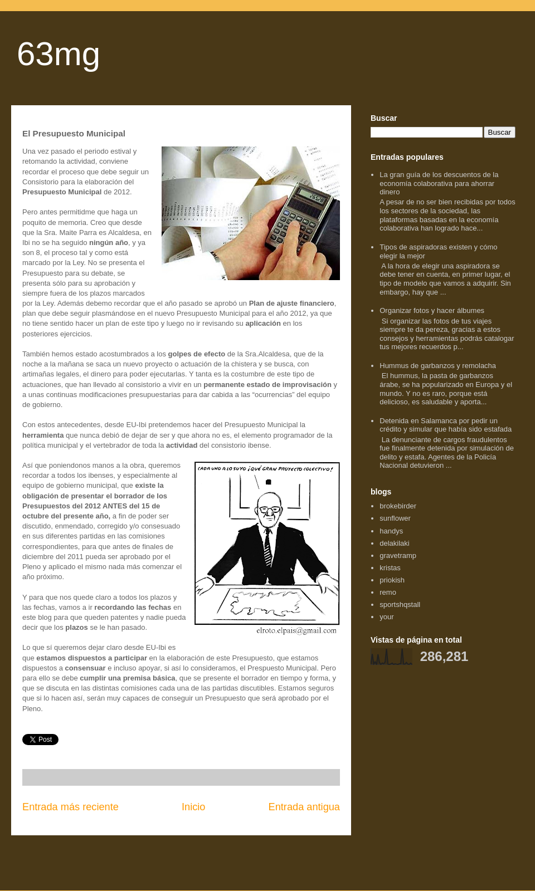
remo (388, 592)
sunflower (395, 518)
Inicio (193, 806)
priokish (392, 580)
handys (391, 531)
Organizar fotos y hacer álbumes (432, 310)
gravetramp (398, 555)
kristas (390, 568)
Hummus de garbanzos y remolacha (438, 365)
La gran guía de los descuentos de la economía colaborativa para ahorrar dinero (439, 183)
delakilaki (394, 543)
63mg (58, 53)
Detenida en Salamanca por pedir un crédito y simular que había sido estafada (446, 425)
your (386, 617)
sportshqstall (400, 604)
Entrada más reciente (70, 806)
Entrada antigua (304, 806)
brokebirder (398, 506)
